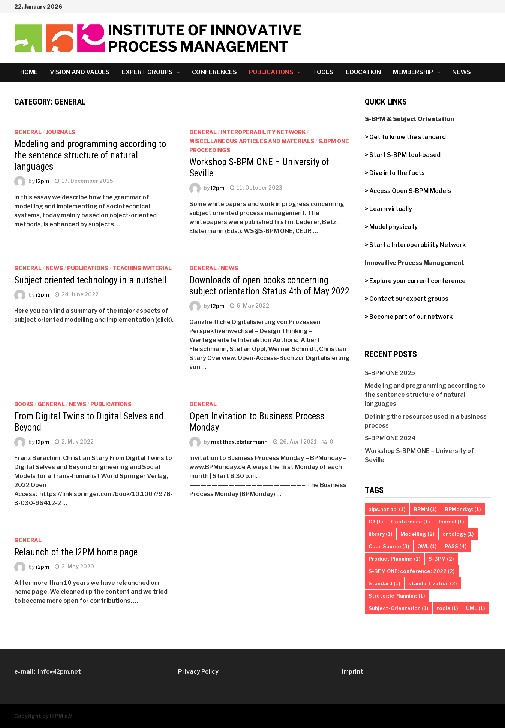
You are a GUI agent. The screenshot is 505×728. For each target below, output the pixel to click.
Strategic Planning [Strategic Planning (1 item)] (397, 596)
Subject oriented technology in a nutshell (90, 280)
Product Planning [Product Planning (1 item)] (395, 559)
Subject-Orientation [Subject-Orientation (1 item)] (399, 608)
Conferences (214, 72)
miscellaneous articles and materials (251, 141)
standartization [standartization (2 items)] (432, 583)
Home (29, 72)
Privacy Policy (198, 671)
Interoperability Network (263, 132)
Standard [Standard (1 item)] (384, 583)
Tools (323, 72)
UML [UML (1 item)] (475, 608)
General (28, 132)
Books (23, 404)
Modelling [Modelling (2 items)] (417, 534)
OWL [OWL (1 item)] (427, 546)
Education (363, 72)
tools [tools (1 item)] (447, 608)
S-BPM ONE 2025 (390, 373)
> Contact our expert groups (406, 298)
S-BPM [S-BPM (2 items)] (441, 559)
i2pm (42, 181)
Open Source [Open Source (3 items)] (389, 546)
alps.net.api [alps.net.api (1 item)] (387, 509)
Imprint (352, 671)
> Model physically (391, 226)
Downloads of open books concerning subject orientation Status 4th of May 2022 (269, 286)
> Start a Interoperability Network (415, 244)
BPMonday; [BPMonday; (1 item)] (463, 509)
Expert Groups (147, 72)
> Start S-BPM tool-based (403, 154)
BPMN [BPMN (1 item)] (425, 509)
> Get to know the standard (405, 137)
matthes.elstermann (239, 441)
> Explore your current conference (415, 280)
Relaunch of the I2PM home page (76, 552)
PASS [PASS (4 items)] (456, 546)
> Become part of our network (409, 316)
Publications (271, 72)
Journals (60, 132)
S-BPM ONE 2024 (390, 438)
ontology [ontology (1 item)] (458, 534)
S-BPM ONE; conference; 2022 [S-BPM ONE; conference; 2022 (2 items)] (412, 571)
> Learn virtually (388, 208)
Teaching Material (142, 268)
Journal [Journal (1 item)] (451, 522)
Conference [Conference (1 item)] (410, 522)
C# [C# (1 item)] (376, 522)
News (461, 72)
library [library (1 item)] (381, 534)
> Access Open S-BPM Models (408, 190)
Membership (413, 72)
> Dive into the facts (395, 172)
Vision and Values (80, 72)
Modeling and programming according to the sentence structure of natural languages (90, 155)
